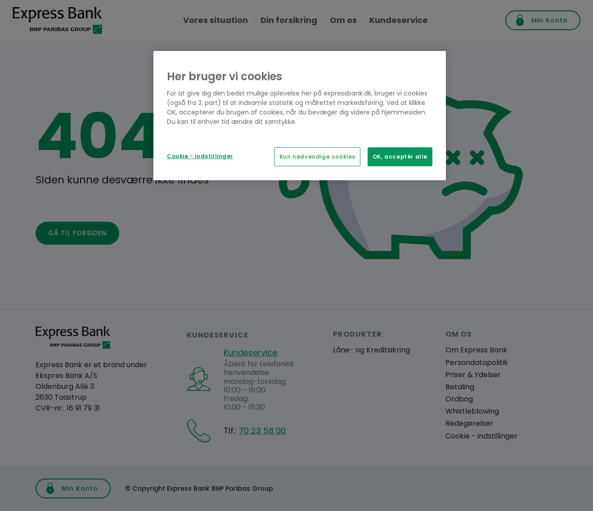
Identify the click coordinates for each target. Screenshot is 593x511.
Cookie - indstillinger (200, 156)
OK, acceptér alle (400, 156)
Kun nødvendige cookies (317, 156)
